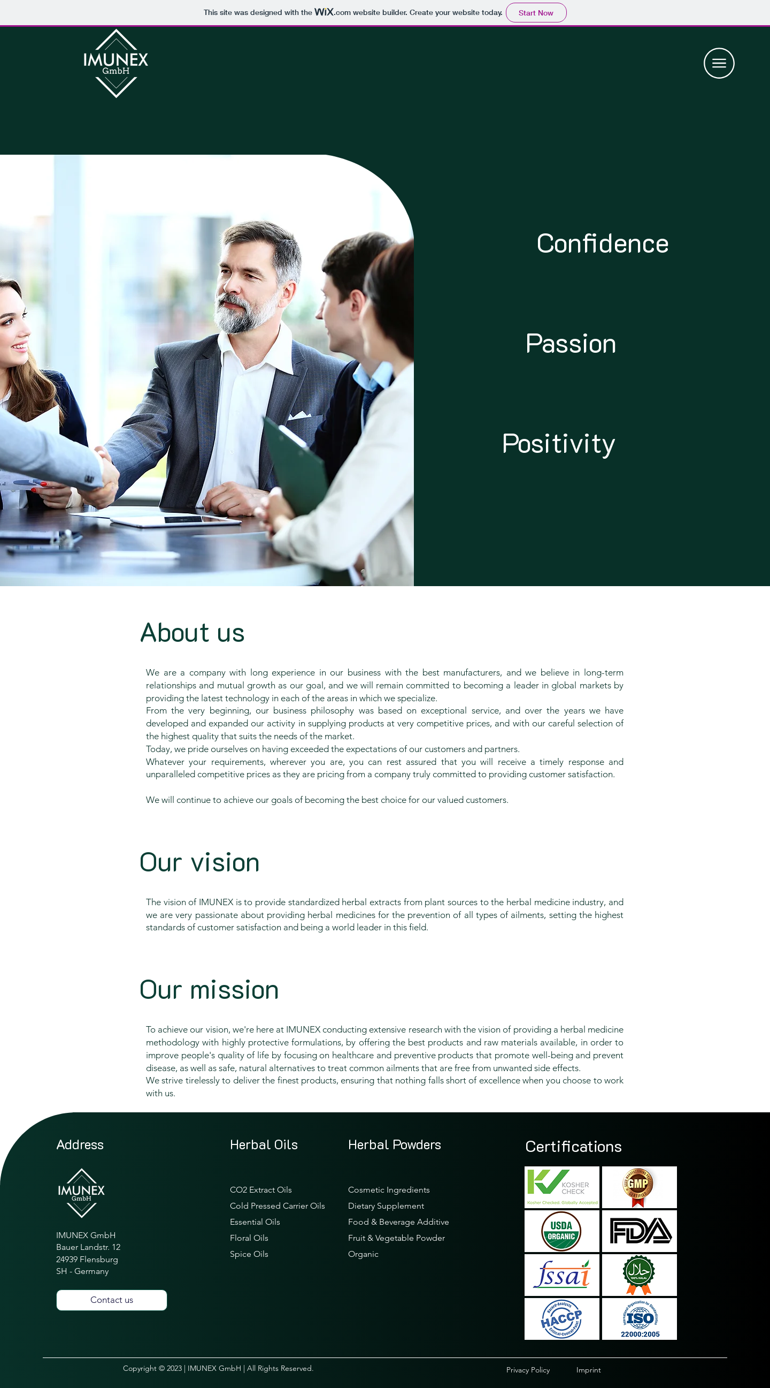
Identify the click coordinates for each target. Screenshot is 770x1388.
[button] (719, 63)
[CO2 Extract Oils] (285, 1189)
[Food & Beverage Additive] (403, 1221)
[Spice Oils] (285, 1254)
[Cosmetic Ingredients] (403, 1189)
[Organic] (403, 1254)
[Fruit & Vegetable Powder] (403, 1238)
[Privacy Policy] (541, 1370)
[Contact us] (111, 1300)
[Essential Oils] (285, 1221)
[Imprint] (611, 1370)
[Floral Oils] (285, 1238)
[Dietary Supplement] (403, 1205)
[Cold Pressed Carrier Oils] (285, 1205)
